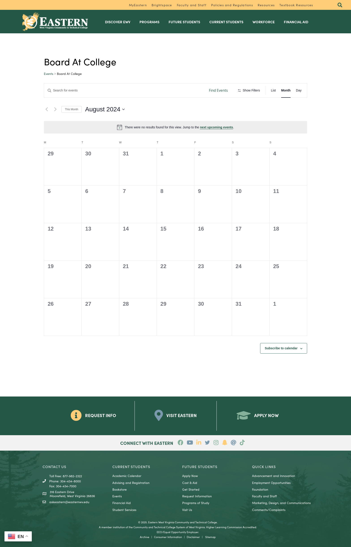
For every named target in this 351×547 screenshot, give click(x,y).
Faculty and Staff (191, 5)
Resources (266, 5)
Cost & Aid (189, 482)
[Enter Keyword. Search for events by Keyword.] (124, 90)
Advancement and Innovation (273, 475)
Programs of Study (195, 502)
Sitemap (210, 537)
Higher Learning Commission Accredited (231, 527)
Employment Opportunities (271, 482)
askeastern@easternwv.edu (69, 502)
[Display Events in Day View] (299, 90)
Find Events (218, 90)
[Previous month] (46, 109)
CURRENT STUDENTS (131, 466)
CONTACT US (54, 466)
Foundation (260, 489)
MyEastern (138, 5)
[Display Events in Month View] (286, 90)
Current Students (227, 21)
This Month (71, 109)
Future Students (185, 21)
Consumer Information (168, 537)
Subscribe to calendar (281, 348)
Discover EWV (118, 21)
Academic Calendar (126, 475)
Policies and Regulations (232, 5)
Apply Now (190, 475)
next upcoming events (216, 127)
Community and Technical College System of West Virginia (169, 527)
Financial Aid (297, 21)
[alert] (175, 127)
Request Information (197, 496)
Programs (151, 21)
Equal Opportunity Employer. (181, 532)
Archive (144, 537)
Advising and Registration (131, 482)
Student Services (124, 509)
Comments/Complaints (268, 509)
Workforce (265, 21)
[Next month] (55, 109)
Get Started (190, 489)
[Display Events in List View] (273, 90)
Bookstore (119, 489)
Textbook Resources (296, 5)
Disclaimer (193, 537)
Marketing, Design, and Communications (281, 502)
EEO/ (160, 532)
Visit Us (187, 509)
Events (48, 74)
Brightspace (162, 5)
